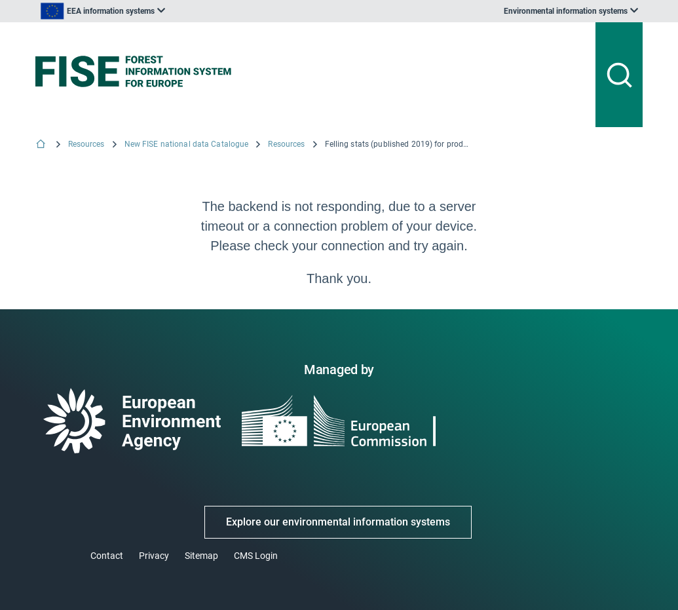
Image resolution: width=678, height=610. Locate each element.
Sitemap (201, 555)
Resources (86, 144)
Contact (106, 555)
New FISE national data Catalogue (186, 144)
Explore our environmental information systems (338, 522)
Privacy (154, 555)
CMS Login (256, 555)
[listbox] (102, 11)
